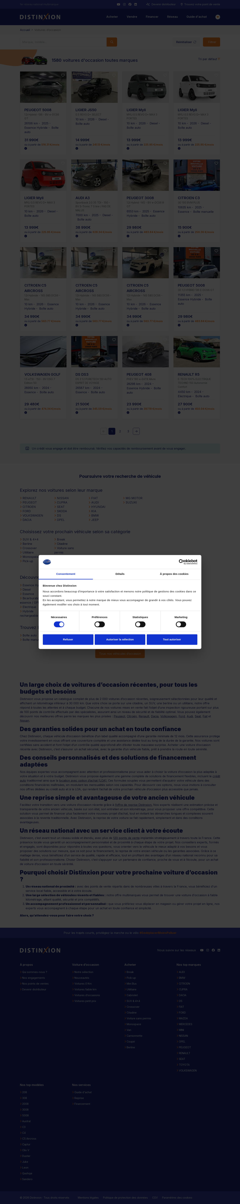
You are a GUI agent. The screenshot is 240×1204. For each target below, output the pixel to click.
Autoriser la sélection (120, 639)
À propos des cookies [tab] (174, 573)
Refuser (68, 639)
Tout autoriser (172, 639)
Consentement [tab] (65, 573)
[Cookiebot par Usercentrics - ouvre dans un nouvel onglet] (181, 562)
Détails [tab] (120, 573)
